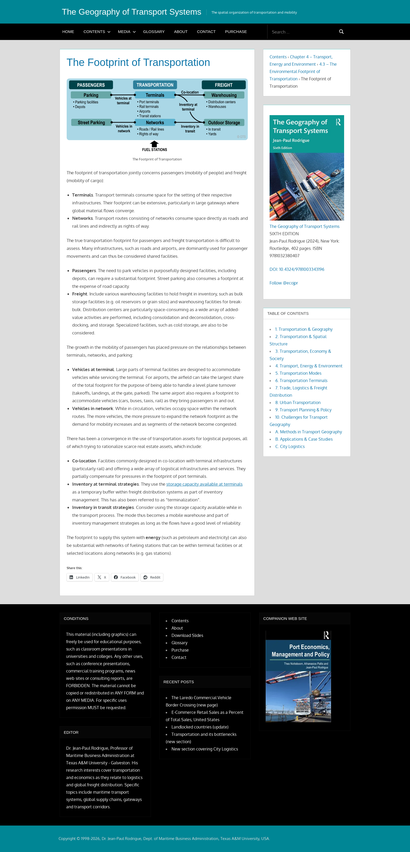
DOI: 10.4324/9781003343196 (297, 269)
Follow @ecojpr (284, 282)
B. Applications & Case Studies (304, 439)
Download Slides (187, 635)
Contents (97, 31)
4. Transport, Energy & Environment (309, 365)
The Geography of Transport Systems (132, 11)
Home (68, 31)
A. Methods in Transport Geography (308, 431)
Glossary (154, 31)
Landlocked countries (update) (200, 727)
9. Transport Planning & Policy (303, 409)
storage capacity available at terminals (204, 484)
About (181, 31)
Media (127, 31)
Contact (206, 31)
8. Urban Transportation (298, 402)
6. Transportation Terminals (301, 380)
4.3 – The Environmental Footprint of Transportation (303, 71)
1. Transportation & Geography (304, 329)
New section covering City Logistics (205, 749)
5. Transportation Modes (298, 373)
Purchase (236, 31)
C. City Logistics (290, 446)
